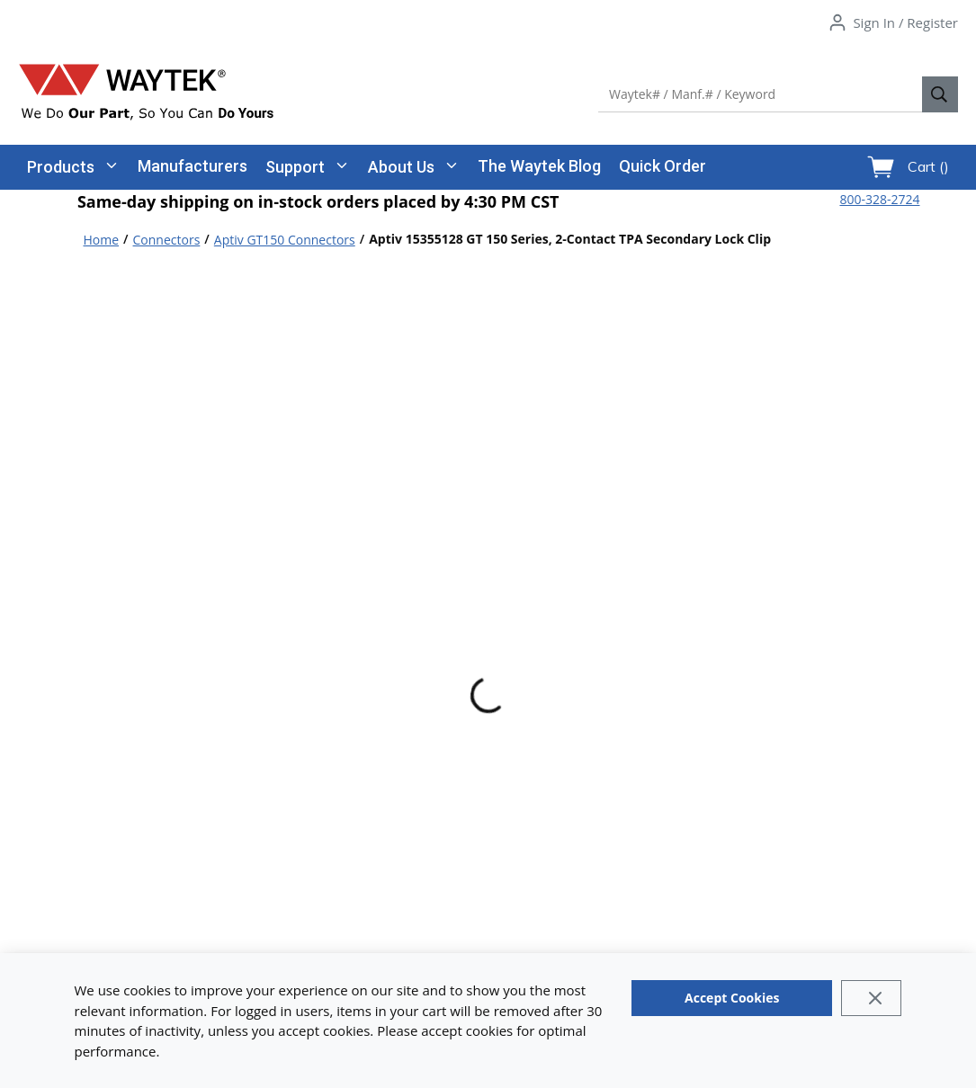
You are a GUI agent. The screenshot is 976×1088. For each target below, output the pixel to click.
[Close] (871, 998)
